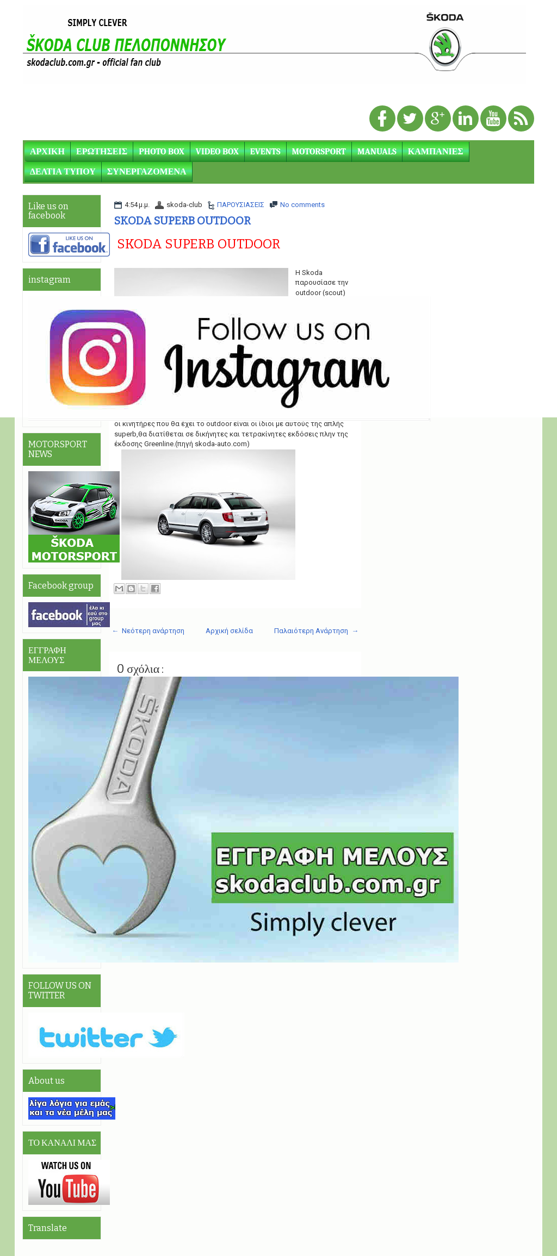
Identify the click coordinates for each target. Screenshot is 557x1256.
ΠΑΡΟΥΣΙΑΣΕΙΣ (240, 205)
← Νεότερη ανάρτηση (148, 631)
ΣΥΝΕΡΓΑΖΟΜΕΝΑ (147, 172)
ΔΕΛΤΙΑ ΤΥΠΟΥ (63, 172)
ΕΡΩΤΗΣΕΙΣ (101, 152)
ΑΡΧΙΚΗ (47, 152)
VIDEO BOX (217, 152)
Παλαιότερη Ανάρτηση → (316, 631)
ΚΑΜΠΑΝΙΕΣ (435, 152)
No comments (302, 205)
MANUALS (377, 152)
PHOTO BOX (161, 152)
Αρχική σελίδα (229, 631)
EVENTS (265, 152)
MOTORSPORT (319, 152)
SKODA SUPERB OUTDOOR (182, 220)
